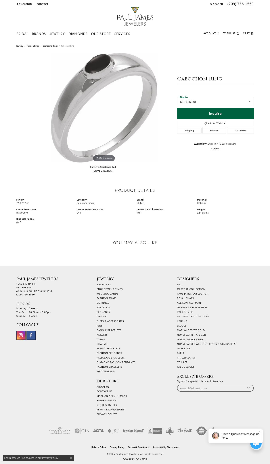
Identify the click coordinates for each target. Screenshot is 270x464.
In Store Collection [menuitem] (191, 289)
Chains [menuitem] (101, 316)
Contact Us (104, 391)
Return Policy (107, 400)
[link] (42, 4)
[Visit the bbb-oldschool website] (170, 430)
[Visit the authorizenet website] (201, 430)
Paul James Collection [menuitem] (192, 293)
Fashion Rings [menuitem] (107, 298)
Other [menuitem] (101, 339)
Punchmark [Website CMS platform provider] (141, 459)
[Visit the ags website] (60, 430)
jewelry (19, 46)
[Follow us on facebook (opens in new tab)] (31, 335)
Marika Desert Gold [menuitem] (191, 330)
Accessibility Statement (166, 447)
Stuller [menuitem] (182, 362)
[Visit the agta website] (98, 430)
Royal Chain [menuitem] (185, 298)
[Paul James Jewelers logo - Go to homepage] (135, 16)
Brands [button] (39, 33)
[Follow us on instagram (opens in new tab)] (21, 335)
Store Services (107, 405)
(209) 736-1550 (103, 171)
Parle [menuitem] (181, 353)
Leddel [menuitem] (182, 325)
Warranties (240, 130)
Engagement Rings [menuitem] (110, 289)
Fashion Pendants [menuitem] (109, 353)
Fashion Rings (33, 46)
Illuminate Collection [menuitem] (193, 316)
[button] (24, 4)
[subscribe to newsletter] (248, 388)
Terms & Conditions (111, 409)
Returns (214, 130)
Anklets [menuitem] (102, 334)
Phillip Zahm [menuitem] (186, 357)
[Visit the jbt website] (113, 430)
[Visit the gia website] (82, 430)
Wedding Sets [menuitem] (106, 371)
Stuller (140, 203)
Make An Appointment (112, 395)
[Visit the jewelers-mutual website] (133, 430)
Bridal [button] (22, 33)
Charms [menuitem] (102, 344)
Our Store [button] (101, 33)
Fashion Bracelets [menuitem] (109, 366)
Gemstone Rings (50, 46)
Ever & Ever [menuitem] (185, 312)
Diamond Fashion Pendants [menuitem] (116, 362)
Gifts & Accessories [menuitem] (110, 321)
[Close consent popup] (71, 458)
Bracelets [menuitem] (104, 307)
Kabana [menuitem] (182, 321)
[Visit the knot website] (184, 430)
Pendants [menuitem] (103, 312)
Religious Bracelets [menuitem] (111, 357)
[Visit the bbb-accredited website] (155, 430)
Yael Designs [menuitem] (186, 366)
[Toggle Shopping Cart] (248, 33)
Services (122, 33)
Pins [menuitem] (100, 325)
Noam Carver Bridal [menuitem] (191, 339)
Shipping (189, 130)
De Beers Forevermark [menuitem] (192, 307)
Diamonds (77, 33)
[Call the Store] (25, 294)
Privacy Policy (107, 414)
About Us (103, 386)
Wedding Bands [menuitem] (107, 293)
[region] (104, 108)
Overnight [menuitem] (184, 348)
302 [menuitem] (179, 284)
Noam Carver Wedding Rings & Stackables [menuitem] (206, 344)
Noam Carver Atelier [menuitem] (191, 334)
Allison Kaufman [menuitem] (189, 302)
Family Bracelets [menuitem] (108, 348)
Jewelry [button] (57, 33)
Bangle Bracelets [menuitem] (109, 330)
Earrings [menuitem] (103, 302)
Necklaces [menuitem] (104, 284)
